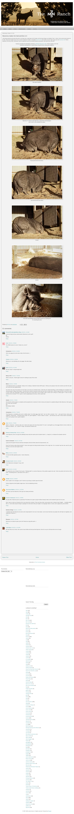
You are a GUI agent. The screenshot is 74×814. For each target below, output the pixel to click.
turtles (27, 783)
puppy (27, 753)
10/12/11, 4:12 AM (25, 332)
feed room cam (29, 683)
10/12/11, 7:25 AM (13, 383)
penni (7, 367)
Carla (7, 469)
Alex (27, 612)
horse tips (28, 713)
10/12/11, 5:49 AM (14, 359)
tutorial (27, 784)
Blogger (49, 811)
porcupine (28, 748)
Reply (7, 338)
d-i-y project (28, 659)
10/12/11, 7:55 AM (12, 423)
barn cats (28, 621)
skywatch (28, 770)
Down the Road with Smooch (32, 669)
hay (26, 698)
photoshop (28, 745)
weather (27, 802)
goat (27, 695)
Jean (7, 423)
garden (27, 690)
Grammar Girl (39, 39)
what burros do (29, 804)
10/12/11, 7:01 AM (16, 375)
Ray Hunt (28, 765)
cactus (27, 638)
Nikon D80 (28, 737)
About (10, 29)
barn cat (27, 620)
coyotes (27, 656)
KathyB (7, 478)
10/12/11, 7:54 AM (16, 412)
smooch (27, 771)
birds (27, 626)
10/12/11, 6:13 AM (13, 367)
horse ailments (29, 708)
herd (27, 700)
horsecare (28, 714)
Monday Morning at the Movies (32, 727)
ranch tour (28, 760)
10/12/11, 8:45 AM (13, 452)
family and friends (29, 677)
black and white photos (31, 628)
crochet (27, 657)
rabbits (27, 755)
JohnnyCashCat (29, 719)
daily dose (28, 661)
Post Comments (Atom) (40, 562)
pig (26, 747)
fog (26, 687)
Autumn (8, 359)
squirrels (27, 776)
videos (27, 799)
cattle (27, 643)
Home (5, 29)
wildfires (27, 805)
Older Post (69, 557)
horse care (28, 709)
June (7, 343)
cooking (27, 652)
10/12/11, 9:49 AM (13, 478)
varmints (27, 791)
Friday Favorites (29, 688)
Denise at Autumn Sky (11, 432)
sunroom (28, 779)
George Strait (28, 693)
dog (26, 664)
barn (27, 618)
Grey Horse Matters (10, 489)
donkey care (28, 665)
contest (27, 651)
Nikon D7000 (28, 735)
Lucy (27, 724)
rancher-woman (29, 761)
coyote (27, 654)
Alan (27, 610)
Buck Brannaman (29, 633)
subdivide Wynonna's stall (40, 43)
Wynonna (28, 807)
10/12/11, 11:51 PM (16, 527)
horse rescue (28, 711)
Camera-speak (22, 29)
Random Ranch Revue (31, 763)
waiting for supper (29, 800)
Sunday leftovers (29, 778)
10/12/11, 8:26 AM (20, 432)
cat (26, 639)
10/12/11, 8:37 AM (18, 440)
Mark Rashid (28, 726)
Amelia (27, 613)
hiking (27, 703)
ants (27, 617)
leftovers (27, 721)
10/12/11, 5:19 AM (16, 351)
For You (34, 29)
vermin (27, 792)
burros (27, 636)
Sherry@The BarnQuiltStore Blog (13, 332)
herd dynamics (29, 701)
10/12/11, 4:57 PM (14, 519)
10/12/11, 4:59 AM (12, 343)
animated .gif (28, 615)
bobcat (27, 630)
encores (27, 675)
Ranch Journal (29, 758)
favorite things (29, 682)
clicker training (29, 649)
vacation (27, 789)
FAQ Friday (28, 678)
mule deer (28, 729)
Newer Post (5, 557)
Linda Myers (9, 527)
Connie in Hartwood (10, 497)
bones (27, 631)
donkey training (29, 667)
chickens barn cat (29, 647)
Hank (27, 696)
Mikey (7, 452)
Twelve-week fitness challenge (32, 787)
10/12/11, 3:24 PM (17, 509)
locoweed (28, 722)
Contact (29, 29)
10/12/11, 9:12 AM (13, 469)
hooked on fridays (29, 704)
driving (27, 672)
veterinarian (28, 796)
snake (27, 773)
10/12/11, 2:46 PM (19, 497)
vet (26, 794)
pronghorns (28, 752)
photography (28, 743)
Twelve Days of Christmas (31, 786)
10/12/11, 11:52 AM (19, 489)
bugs (27, 635)
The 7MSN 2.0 (29, 781)
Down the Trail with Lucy (31, 670)
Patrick (27, 740)
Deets (27, 662)
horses (27, 717)
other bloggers (29, 739)
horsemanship (29, 716)
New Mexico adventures (31, 734)
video (27, 797)
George (27, 691)
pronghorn (28, 750)
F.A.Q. (15, 29)
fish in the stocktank (30, 685)
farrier (27, 680)
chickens (28, 646)
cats (27, 641)
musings (27, 730)
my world (28, 732)
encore (27, 674)
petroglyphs (28, 742)
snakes (27, 774)
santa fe (27, 768)
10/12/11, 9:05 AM (17, 461)
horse (27, 706)
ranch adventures (29, 757)
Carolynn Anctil (9, 461)
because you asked (30, 623)
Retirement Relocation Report (32, 766)
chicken (27, 644)
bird (26, 625)
